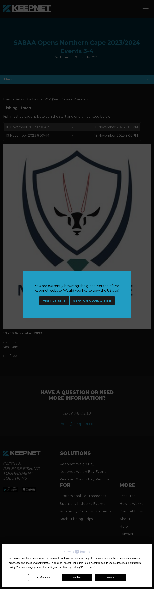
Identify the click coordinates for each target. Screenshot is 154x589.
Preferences (43, 577)
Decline (77, 577)
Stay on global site (92, 300)
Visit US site (54, 300)
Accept (110, 577)
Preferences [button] (87, 567)
